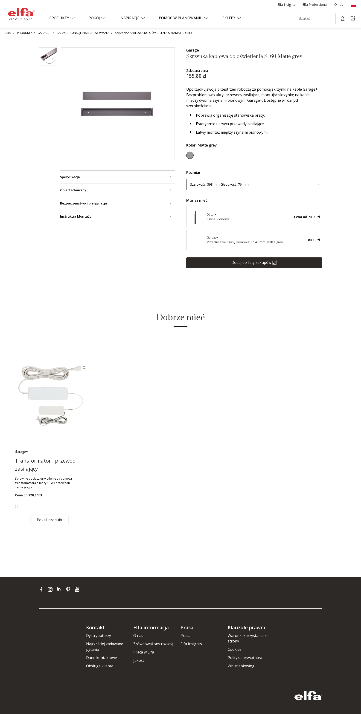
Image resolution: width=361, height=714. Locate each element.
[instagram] (51, 589)
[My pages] (343, 18)
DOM (8, 33)
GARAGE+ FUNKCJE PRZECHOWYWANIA (82, 33)
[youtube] (78, 589)
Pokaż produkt (49, 519)
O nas (138, 635)
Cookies (235, 649)
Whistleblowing (241, 665)
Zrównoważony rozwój (153, 643)
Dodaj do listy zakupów (251, 262)
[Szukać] (316, 18)
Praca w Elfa (143, 652)
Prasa (185, 635)
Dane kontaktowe (101, 657)
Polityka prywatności (245, 657)
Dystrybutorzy (98, 635)
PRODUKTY (24, 33)
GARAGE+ (44, 33)
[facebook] (42, 589)
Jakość (139, 660)
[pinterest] (69, 589)
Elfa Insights (191, 643)
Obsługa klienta (99, 665)
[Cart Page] (353, 18)
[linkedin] (60, 589)
